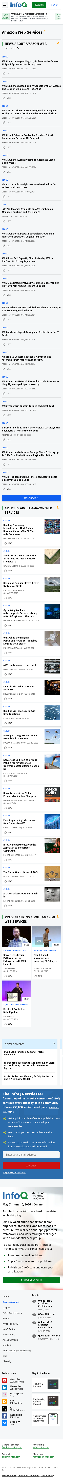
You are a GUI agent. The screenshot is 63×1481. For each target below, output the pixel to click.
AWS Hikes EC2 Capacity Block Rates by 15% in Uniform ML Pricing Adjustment (27, 260)
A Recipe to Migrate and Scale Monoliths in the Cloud (20, 737)
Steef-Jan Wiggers (11, 68)
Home (6, 1296)
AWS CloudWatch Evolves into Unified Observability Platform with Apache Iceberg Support (30, 284)
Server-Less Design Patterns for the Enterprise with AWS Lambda (14, 960)
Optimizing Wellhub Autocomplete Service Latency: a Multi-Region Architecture (20, 613)
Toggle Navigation (4, 5)
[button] (31, 1165)
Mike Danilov (10, 669)
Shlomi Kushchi (11, 694)
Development (14, 1044)
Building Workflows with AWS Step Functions (19, 713)
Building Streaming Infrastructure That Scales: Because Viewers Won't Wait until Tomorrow (19, 530)
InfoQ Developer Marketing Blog (17, 1353)
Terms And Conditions (28, 1475)
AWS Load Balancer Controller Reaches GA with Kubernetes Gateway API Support (28, 137)
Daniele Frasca (11, 538)
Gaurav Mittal (10, 566)
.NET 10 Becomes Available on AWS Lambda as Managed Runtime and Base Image (27, 211)
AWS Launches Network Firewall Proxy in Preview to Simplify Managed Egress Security (30, 383)
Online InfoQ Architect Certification (45, 1304)
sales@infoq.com (41, 1447)
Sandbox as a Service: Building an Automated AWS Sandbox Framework (20, 558)
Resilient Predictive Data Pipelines (14, 1011)
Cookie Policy (47, 1475)
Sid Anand (8, 1016)
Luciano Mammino (13, 743)
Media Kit (7, 1345)
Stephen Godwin (42, 968)
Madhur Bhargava (13, 800)
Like (9, 73)
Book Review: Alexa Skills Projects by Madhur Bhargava (19, 795)
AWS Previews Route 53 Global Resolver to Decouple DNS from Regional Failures (31, 309)
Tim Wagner (9, 968)
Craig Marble (10, 827)
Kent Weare (29, 800)
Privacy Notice (9, 1475)
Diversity (7, 1361)
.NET (4, 204)
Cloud (5, 57)
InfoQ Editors (9, 1329)
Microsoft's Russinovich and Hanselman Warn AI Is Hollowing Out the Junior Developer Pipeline (29, 1065)
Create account (11, 1301)
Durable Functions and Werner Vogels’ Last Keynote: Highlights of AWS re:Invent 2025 (31, 429)
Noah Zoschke (10, 876)
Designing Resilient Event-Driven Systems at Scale (21, 585)
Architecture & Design (14, 950)
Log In (6, 1307)
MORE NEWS (30, 498)
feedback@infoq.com (12, 1447)
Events (6, 1318)
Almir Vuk (7, 216)
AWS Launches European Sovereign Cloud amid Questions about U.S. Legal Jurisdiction (28, 235)
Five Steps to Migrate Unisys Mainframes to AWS (19, 822)
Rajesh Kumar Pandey (14, 590)
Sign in (54, 5)
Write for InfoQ (10, 1323)
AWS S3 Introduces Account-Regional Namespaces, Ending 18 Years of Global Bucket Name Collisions (30, 112)
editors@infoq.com (11, 1457)
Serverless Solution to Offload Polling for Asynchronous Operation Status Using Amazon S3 (21, 764)
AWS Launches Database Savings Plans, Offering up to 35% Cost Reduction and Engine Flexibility (30, 454)
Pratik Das (8, 718)
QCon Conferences (12, 1313)
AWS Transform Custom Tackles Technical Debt (28, 406)
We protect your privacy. (14, 1172)
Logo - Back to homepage (18, 4)
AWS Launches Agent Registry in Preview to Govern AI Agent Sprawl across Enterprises (30, 63)
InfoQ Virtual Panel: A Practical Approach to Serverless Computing (20, 847)
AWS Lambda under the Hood (19, 665)
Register (39, 5)
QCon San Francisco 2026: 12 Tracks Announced (24, 1053)
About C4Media (10, 1339)
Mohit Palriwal (11, 648)
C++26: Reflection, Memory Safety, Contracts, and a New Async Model (28, 1078)
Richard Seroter (11, 855)
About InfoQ (9, 1334)
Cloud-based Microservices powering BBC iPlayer (45, 958)
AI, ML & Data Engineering (16, 1004)
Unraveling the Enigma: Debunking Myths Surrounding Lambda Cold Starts (20, 640)
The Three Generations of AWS (20, 872)
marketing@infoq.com (43, 1457)
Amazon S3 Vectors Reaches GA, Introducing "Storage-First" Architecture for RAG (26, 358)
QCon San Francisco (49, 1335)
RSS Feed (45, 31)
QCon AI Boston (46, 1314)
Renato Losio (9, 435)
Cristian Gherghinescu (15, 773)
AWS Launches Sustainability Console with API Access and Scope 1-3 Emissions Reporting (31, 87)
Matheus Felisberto (13, 620)
